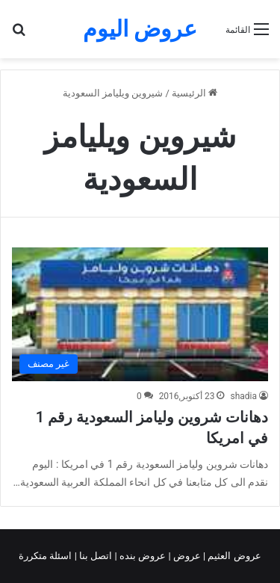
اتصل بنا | (95, 555)
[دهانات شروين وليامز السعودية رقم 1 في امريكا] (140, 314)
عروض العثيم (233, 555)
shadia (243, 396)
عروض (187, 555)
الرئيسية (194, 93)
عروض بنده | (142, 555)
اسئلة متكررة (46, 555)
